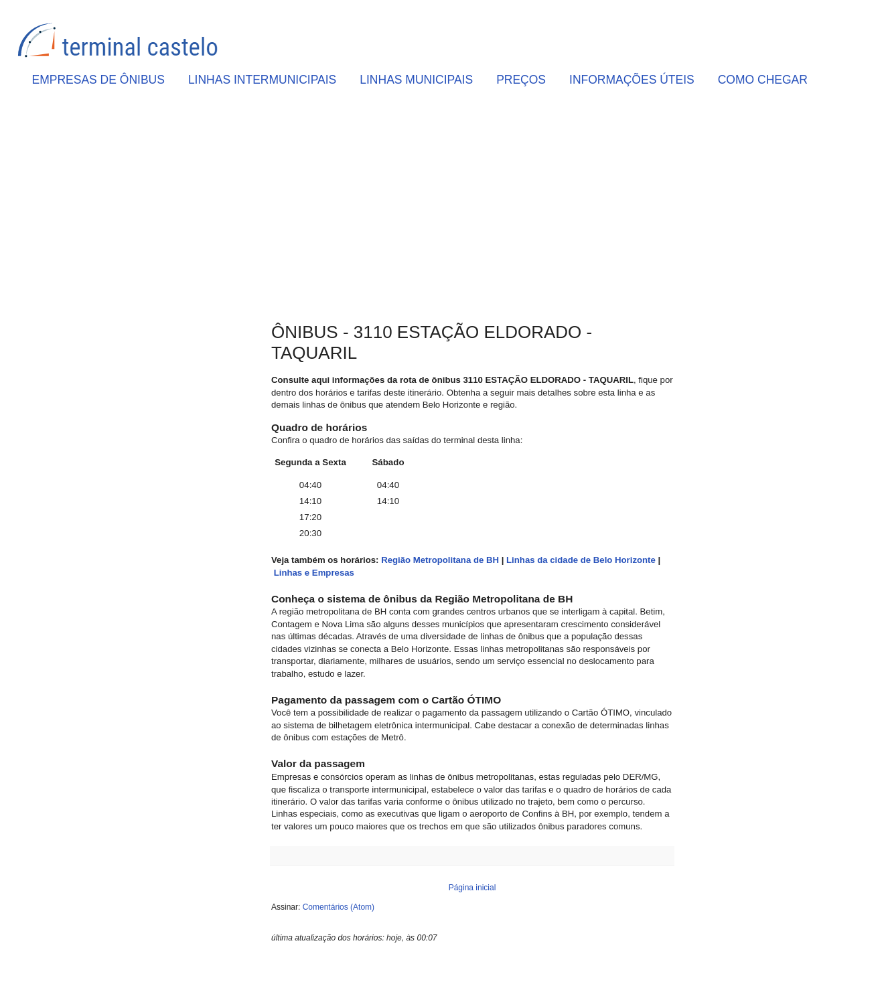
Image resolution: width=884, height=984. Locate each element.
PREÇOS (521, 79)
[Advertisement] (472, 208)
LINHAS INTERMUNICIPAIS (262, 79)
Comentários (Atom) (338, 907)
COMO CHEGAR (763, 79)
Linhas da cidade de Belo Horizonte (581, 560)
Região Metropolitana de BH (440, 560)
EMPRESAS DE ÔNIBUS (98, 79)
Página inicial (472, 887)
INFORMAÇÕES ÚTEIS (631, 79)
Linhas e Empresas (314, 573)
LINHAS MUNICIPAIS (416, 79)
